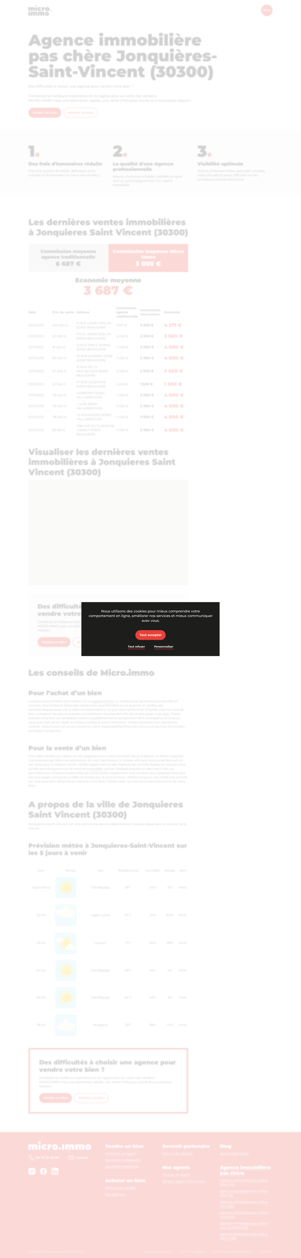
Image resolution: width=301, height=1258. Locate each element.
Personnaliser (163, 646)
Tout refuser (136, 646)
